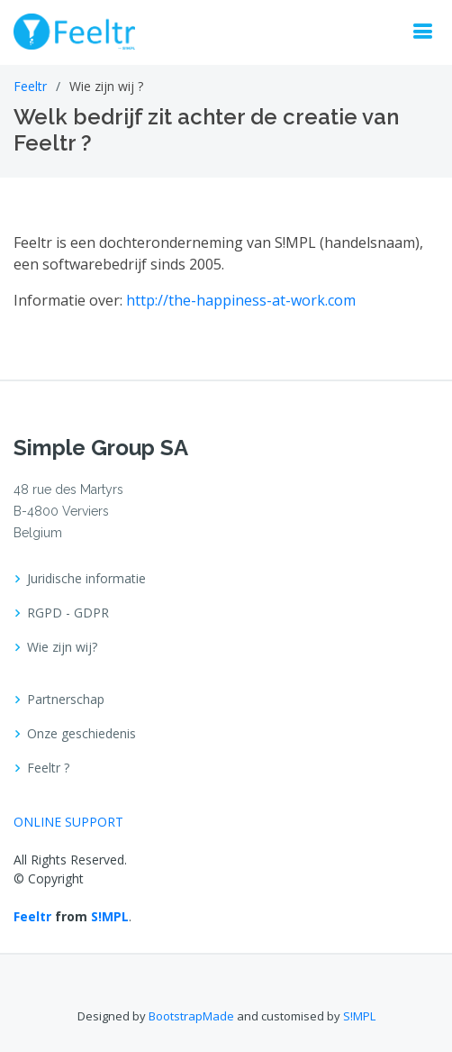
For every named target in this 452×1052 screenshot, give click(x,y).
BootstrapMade (191, 1016)
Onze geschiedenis (81, 733)
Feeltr (30, 86)
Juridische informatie (86, 578)
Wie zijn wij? (62, 647)
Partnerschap (65, 699)
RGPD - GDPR (68, 613)
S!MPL (110, 916)
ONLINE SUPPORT (68, 821)
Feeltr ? (48, 768)
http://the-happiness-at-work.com (241, 300)
